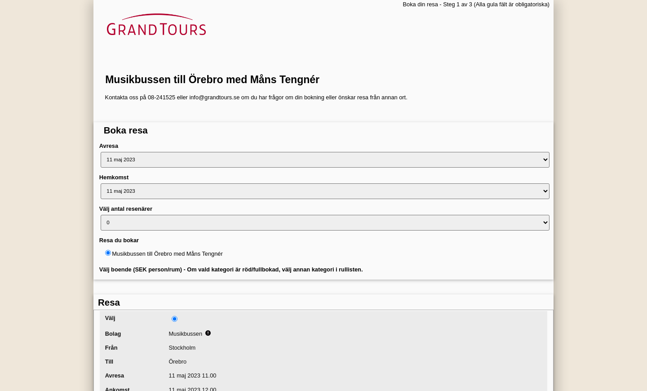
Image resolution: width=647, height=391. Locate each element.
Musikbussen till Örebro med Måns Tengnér (212, 79)
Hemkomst (114, 177)
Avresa (108, 145)
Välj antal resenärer (125, 208)
